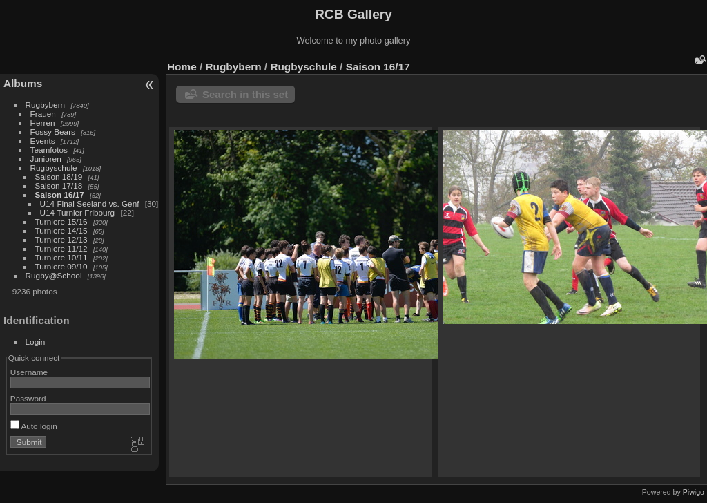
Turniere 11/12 (61, 248)
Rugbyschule (53, 167)
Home (182, 67)
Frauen (43, 113)
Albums (22, 83)
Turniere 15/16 (61, 221)
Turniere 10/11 (61, 257)
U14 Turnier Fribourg (77, 212)
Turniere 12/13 (61, 239)
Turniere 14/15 (61, 230)
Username (29, 372)
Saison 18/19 (59, 176)
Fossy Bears (52, 131)
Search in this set (245, 94)
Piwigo (693, 492)
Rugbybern (46, 104)
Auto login (33, 425)
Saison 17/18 (59, 185)
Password (28, 398)
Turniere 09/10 (61, 266)
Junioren (45, 158)
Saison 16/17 (59, 194)
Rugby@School (54, 275)
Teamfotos (49, 149)
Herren (42, 122)
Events (42, 140)
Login (36, 341)
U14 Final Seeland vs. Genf (89, 203)
